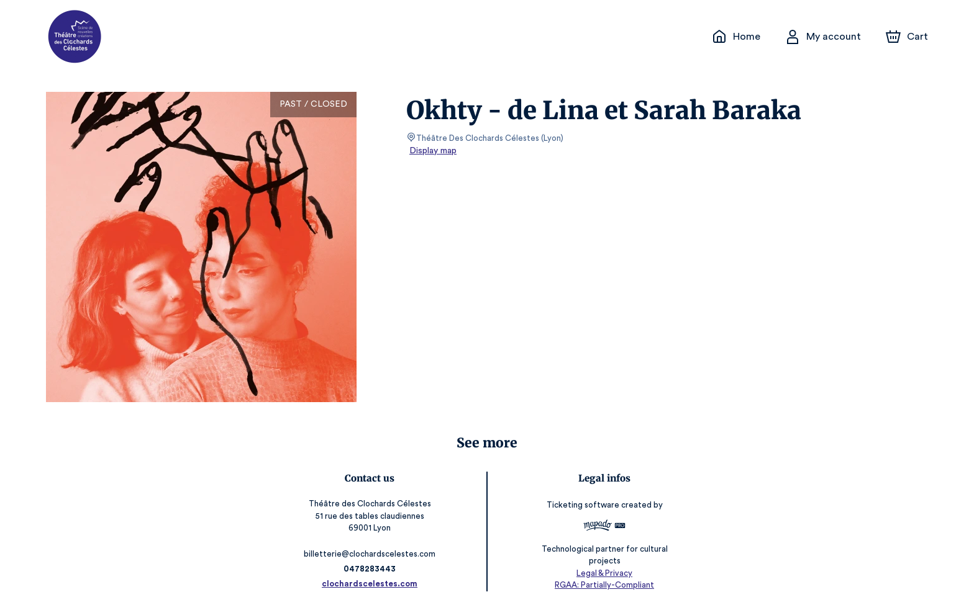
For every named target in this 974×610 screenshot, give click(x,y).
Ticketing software (582, 509)
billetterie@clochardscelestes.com (372, 553)
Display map (433, 151)
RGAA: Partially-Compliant (602, 585)
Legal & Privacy (602, 573)
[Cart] (908, 36)
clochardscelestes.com (371, 583)
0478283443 (372, 568)
